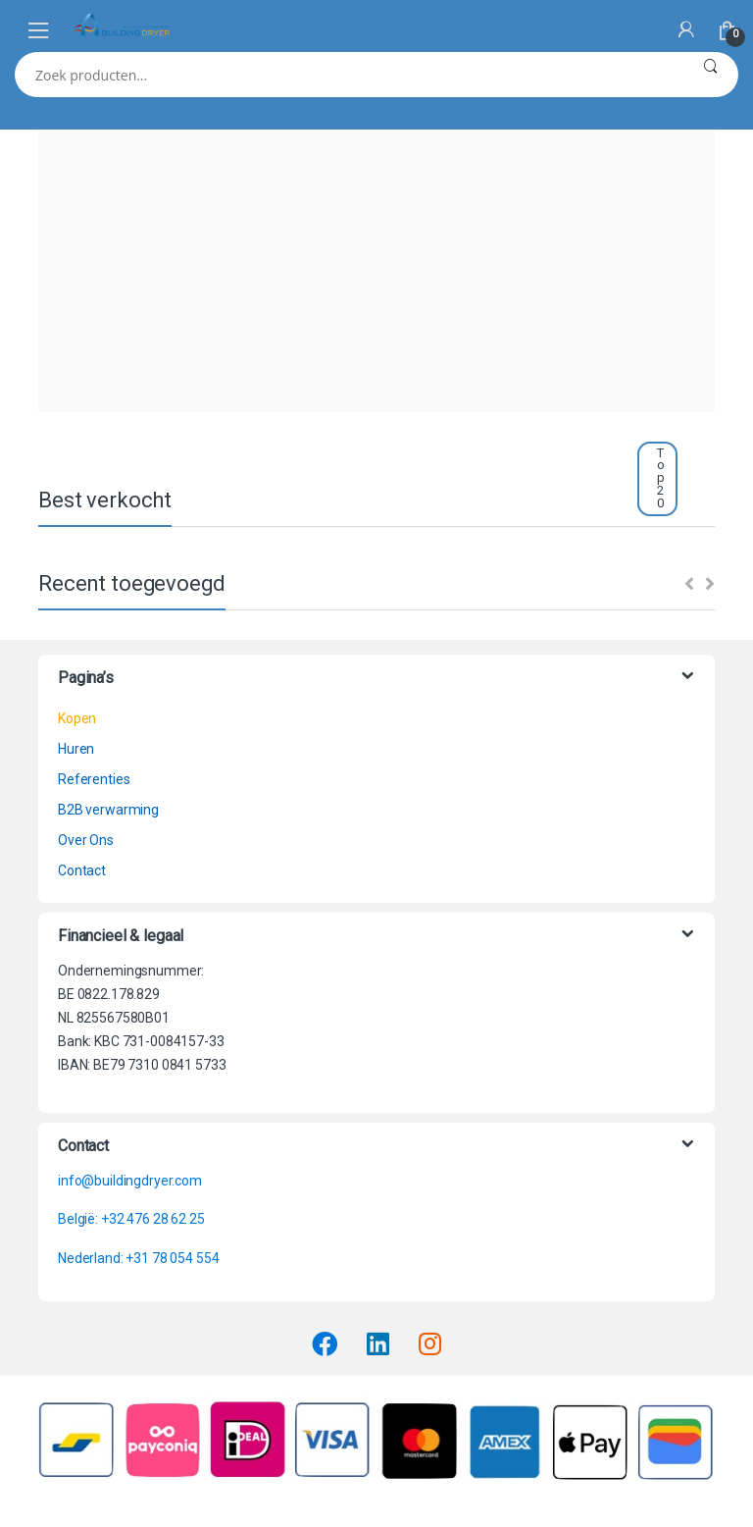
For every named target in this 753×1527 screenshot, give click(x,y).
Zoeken (710, 74)
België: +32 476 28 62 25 (131, 1219)
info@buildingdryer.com (130, 1180)
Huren (76, 749)
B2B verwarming (108, 809)
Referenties (93, 779)
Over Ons (86, 840)
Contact (82, 870)
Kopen (77, 718)
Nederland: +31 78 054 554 (139, 1258)
